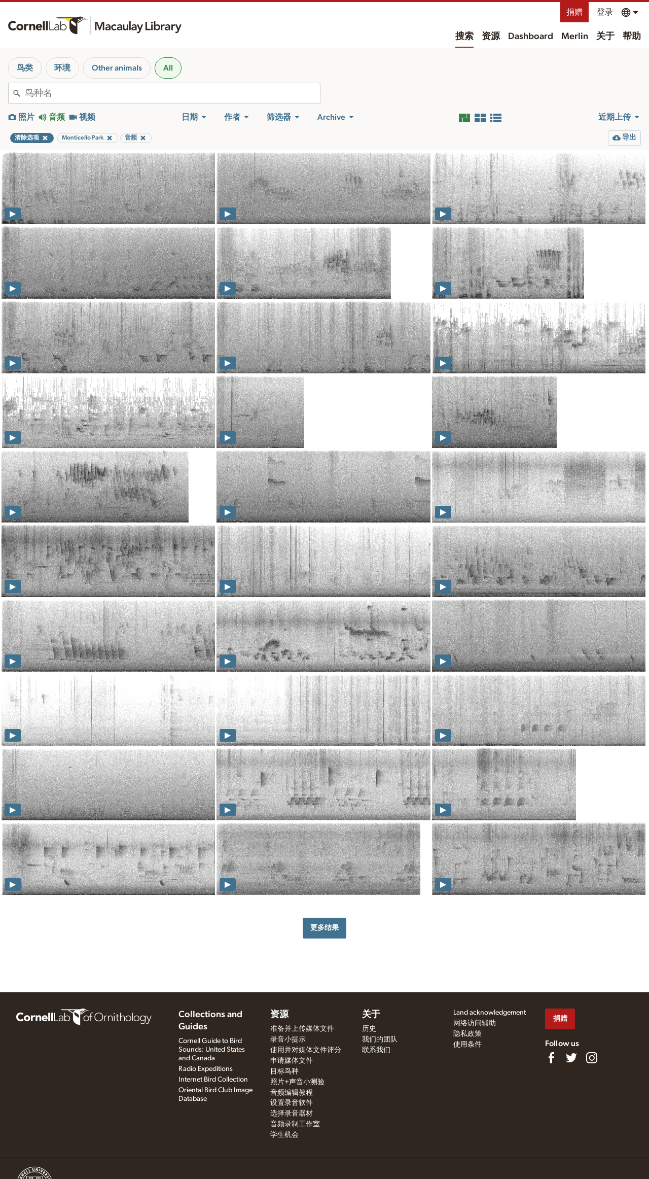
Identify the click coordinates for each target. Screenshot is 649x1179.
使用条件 (467, 1044)
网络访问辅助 (474, 1023)
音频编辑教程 (291, 1092)
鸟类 (25, 68)
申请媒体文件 (291, 1060)
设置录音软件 (291, 1102)
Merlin (574, 36)
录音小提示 (288, 1039)
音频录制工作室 (295, 1124)
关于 (605, 36)
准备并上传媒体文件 (302, 1028)
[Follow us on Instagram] (592, 1058)
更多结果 (324, 927)
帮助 (632, 36)
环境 (62, 68)
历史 (369, 1028)
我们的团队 (380, 1039)
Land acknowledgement (489, 1012)
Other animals (117, 68)
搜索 (464, 36)
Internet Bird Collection (213, 1079)
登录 (605, 12)
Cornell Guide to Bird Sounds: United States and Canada (211, 1049)
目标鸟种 (284, 1071)
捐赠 (574, 12)
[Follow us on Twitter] (571, 1058)
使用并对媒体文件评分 (305, 1050)
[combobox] (172, 93)
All (168, 68)
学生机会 (284, 1134)
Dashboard (530, 36)
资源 (491, 36)
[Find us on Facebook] (551, 1058)
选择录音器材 (291, 1113)
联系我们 (376, 1050)
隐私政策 (467, 1033)
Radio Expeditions (205, 1068)
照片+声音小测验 (297, 1082)
